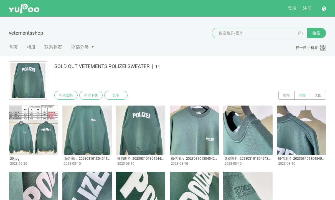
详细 (302, 95)
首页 (13, 47)
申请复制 (66, 95)
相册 (31, 47)
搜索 (316, 33)
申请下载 (91, 95)
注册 (307, 8)
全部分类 (80, 47)
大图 (318, 95)
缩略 (286, 95)
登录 (292, 8)
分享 (116, 95)
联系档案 (53, 47)
